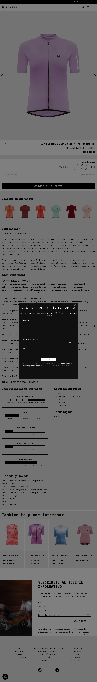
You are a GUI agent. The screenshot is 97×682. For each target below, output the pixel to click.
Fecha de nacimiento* (30, 339)
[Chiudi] (75, 304)
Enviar (48, 359)
